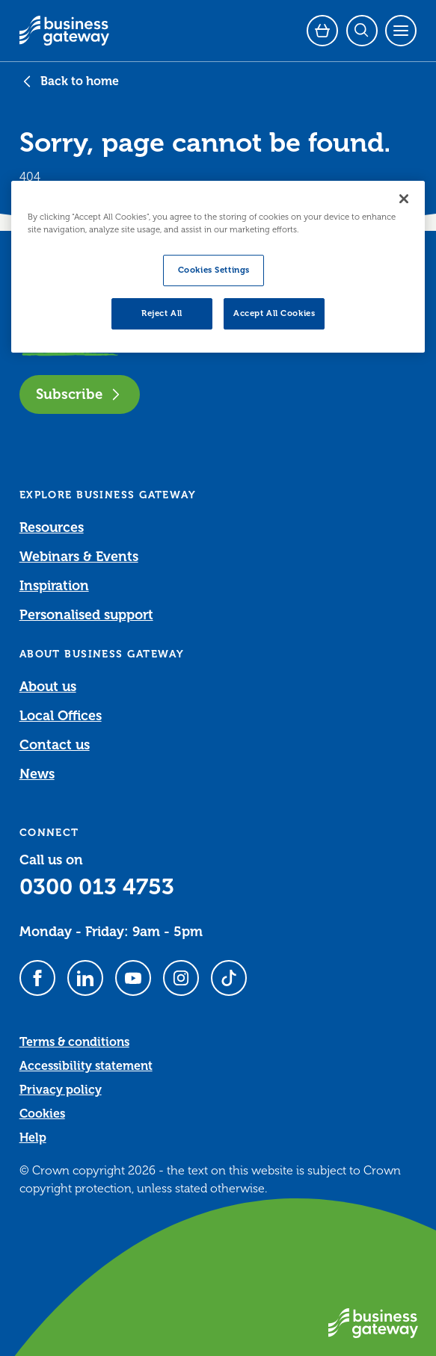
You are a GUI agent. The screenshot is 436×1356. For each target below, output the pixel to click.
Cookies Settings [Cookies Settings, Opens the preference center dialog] (214, 270)
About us (47, 686)
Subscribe (79, 394)
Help (32, 1138)
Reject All (161, 313)
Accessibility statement (86, 1066)
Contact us (54, 744)
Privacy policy (60, 1090)
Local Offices (60, 715)
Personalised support (86, 614)
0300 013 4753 (96, 887)
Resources (51, 527)
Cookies (42, 1114)
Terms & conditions (74, 1042)
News (37, 774)
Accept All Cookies (274, 313)
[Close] (403, 198)
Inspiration (54, 585)
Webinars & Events (78, 556)
